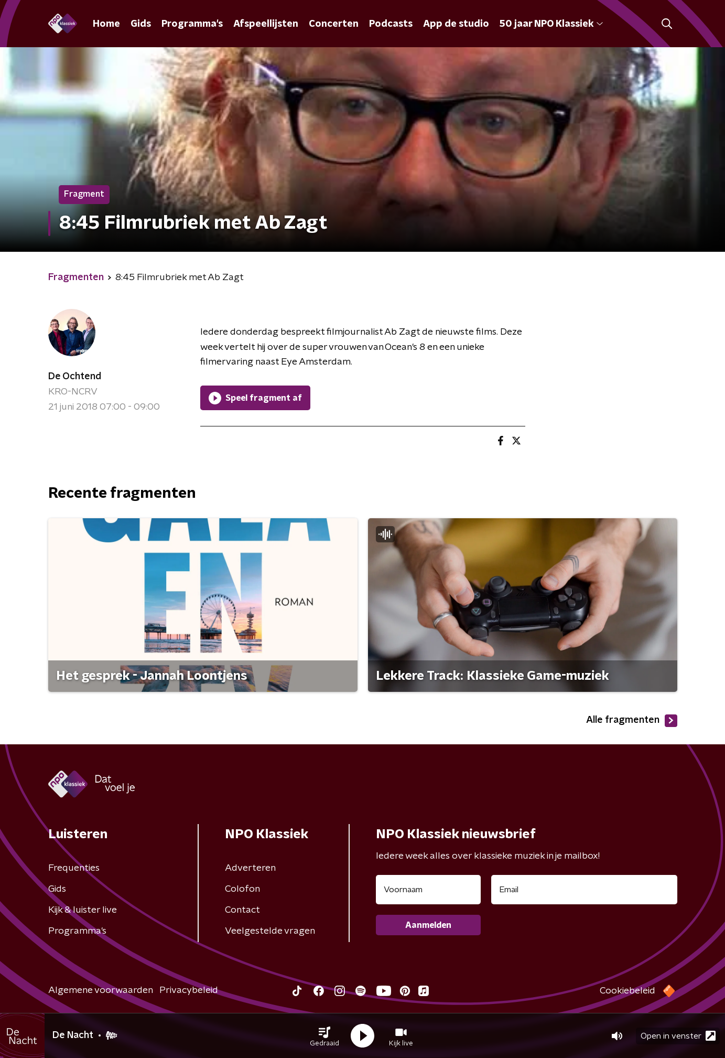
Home (106, 24)
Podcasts (391, 24)
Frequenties (74, 868)
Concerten (334, 24)
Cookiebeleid (627, 991)
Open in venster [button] (678, 1036)
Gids (141, 24)
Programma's (192, 24)
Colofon (242, 889)
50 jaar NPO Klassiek (551, 24)
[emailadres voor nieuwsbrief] (584, 889)
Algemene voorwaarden (100, 990)
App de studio (456, 24)
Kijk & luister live (82, 910)
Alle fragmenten (631, 720)
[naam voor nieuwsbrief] (428, 889)
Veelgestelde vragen (270, 931)
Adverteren (250, 868)
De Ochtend (74, 376)
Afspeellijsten (265, 24)
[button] (324, 1036)
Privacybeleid (188, 990)
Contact (242, 910)
